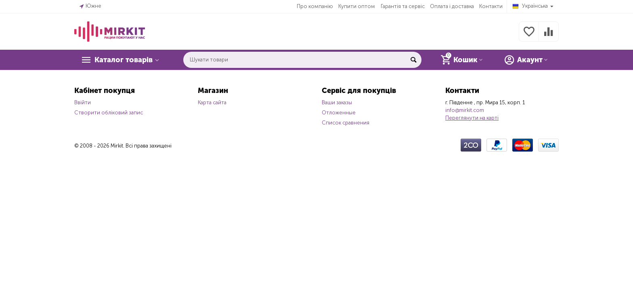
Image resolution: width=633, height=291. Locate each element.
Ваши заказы (337, 102)
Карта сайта (212, 102)
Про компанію (315, 6)
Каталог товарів (123, 60)
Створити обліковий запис (108, 113)
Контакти (491, 6)
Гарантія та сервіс (403, 6)
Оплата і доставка (452, 6)
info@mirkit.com (464, 110)
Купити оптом (356, 6)
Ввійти (82, 102)
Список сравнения (345, 123)
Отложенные (339, 113)
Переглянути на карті (472, 118)
